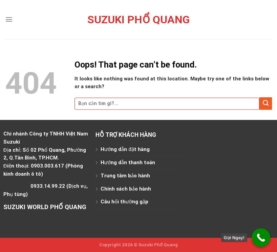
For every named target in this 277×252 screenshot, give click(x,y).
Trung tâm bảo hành (125, 176)
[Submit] (265, 103)
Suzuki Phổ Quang (138, 19)
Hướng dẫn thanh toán (128, 162)
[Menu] (9, 19)
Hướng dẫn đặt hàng (125, 149)
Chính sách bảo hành (126, 189)
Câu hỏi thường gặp (124, 202)
